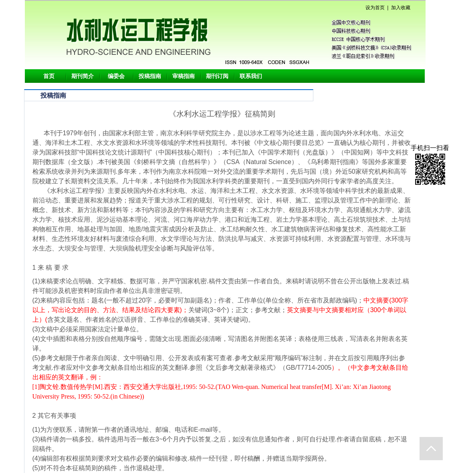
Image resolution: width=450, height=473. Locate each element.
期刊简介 (82, 76)
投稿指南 (150, 76)
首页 (48, 76)
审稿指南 (183, 76)
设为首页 (375, 7)
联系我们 (251, 76)
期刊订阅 (217, 76)
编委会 (116, 76)
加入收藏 (400, 7)
